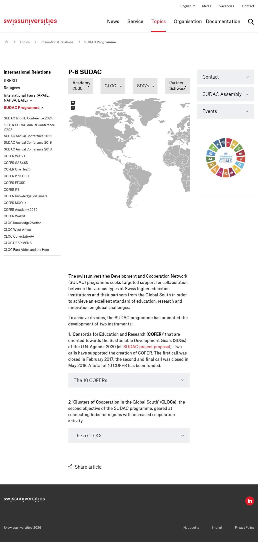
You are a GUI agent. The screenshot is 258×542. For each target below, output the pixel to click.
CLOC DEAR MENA (18, 243)
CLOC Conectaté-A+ (19, 236)
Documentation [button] (223, 21)
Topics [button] (158, 21)
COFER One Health (17, 169)
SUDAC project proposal (146, 347)
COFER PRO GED (16, 176)
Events (209, 111)
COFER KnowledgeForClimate (26, 196)
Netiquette (191, 527)
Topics (25, 42)
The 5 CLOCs (88, 436)
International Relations (57, 42)
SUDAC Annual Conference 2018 (28, 149)
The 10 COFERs (90, 380)
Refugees (12, 88)
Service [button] (135, 21)
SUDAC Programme (100, 42)
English (186, 6)
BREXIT (11, 81)
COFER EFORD (15, 183)
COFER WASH (14, 156)
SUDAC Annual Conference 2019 (28, 142)
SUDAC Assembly (222, 94)
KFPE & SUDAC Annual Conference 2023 (29, 127)
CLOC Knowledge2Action (23, 223)
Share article (88, 467)
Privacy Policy (244, 527)
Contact (248, 6)
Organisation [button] (188, 21)
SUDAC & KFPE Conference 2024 (28, 118)
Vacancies (226, 6)
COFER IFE (12, 189)
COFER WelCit (14, 216)
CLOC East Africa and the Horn (26, 249)
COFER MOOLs (15, 203)
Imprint (217, 527)
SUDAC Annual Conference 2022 (28, 136)
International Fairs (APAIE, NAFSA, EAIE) (27, 98)
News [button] (113, 21)
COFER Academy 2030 (21, 209)
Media (206, 6)
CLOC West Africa (17, 229)
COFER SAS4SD (16, 162)
